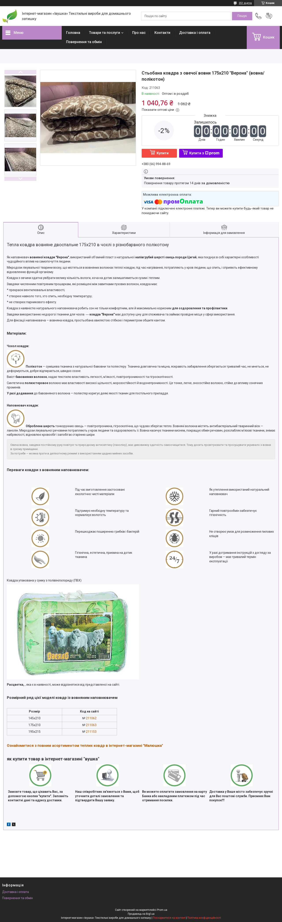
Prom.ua (162, 909)
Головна (73, 33)
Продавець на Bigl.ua (141, 913)
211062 (91, 718)
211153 (91, 731)
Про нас (139, 33)
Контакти (162, 33)
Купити (163, 153)
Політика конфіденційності (204, 917)
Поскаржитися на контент (169, 917)
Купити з (204, 153)
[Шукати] (242, 16)
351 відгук (245, 3)
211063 (91, 725)
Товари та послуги (104, 33)
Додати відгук (269, 16)
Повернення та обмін (84, 42)
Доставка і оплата (194, 33)
